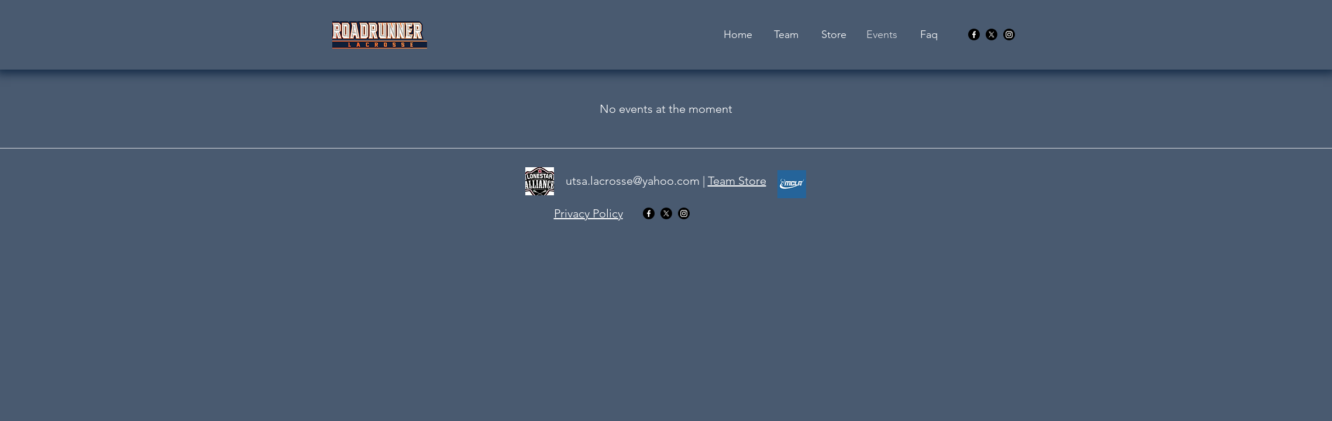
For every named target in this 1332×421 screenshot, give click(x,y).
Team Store (737, 181)
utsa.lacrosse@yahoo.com (633, 181)
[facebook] (974, 34)
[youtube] (1009, 34)
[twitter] (991, 34)
